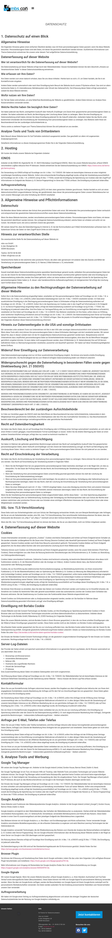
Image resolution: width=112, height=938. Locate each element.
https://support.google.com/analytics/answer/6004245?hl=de (25, 868)
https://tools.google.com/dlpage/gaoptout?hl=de (49, 861)
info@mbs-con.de (48, 926)
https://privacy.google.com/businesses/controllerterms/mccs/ (25, 849)
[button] (33, 8)
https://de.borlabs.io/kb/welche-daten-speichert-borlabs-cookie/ (39, 632)
